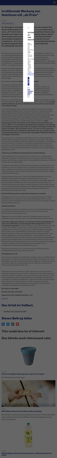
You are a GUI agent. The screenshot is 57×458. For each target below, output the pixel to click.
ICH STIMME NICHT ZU (28, 92)
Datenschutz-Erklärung (31, 74)
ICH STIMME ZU (28, 81)
